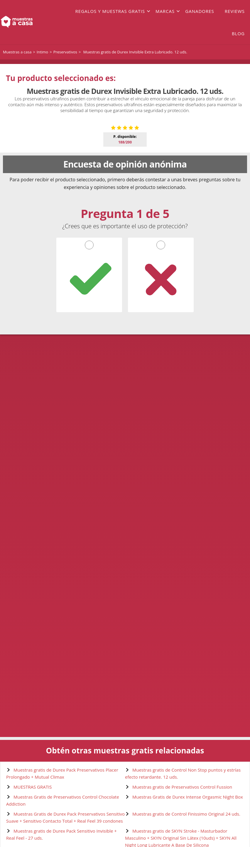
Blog (238, 33)
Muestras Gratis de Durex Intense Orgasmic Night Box (187, 797)
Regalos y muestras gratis (110, 11)
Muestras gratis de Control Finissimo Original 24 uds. (186, 814)
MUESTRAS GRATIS (32, 787)
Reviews (235, 11)
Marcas (165, 11)
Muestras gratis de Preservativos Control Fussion (182, 787)
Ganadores (199, 11)
